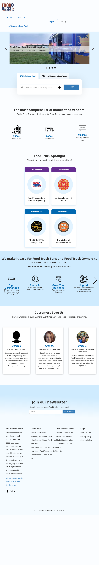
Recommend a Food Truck (41, 504)
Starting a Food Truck (64, 482)
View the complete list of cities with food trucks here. (15, 531)
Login (51, 21)
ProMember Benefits (64, 486)
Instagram (11, 541)
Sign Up (63, 22)
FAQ (32, 508)
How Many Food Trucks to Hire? (43, 501)
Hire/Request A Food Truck (17, 26)
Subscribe (70, 461)
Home (9, 17)
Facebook (7, 541)
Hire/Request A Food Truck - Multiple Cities (48, 490)
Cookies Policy (86, 490)
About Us (21, 17)
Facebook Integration (64, 490)
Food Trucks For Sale (64, 493)
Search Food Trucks (38, 482)
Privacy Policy (85, 486)
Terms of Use (85, 482)
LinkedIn (15, 541)
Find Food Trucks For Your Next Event (46, 497)
